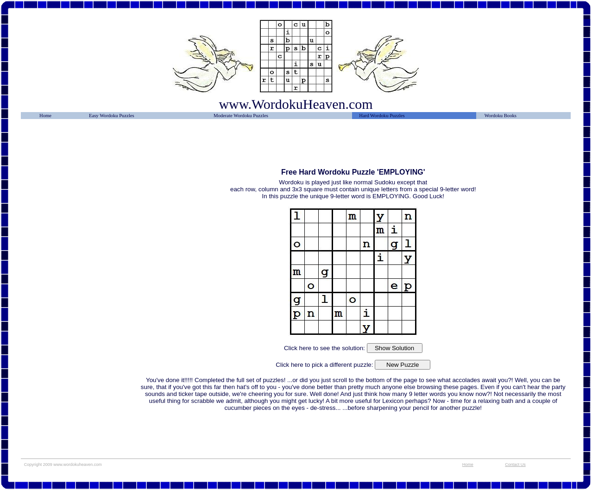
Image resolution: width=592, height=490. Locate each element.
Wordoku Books (500, 115)
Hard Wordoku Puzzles (381, 115)
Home (45, 115)
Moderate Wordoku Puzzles (241, 115)
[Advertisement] (80, 147)
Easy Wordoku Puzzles (111, 115)
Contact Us (515, 464)
